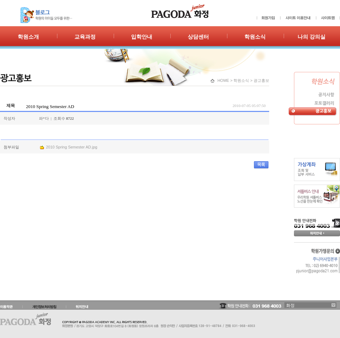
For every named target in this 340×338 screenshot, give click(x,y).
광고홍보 (261, 80)
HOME (223, 80)
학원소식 (241, 80)
